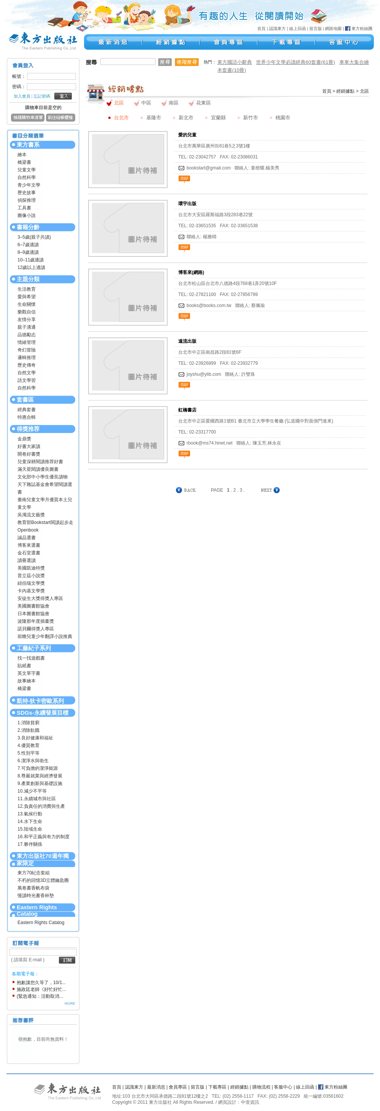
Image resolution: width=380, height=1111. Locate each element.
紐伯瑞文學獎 (31, 583)
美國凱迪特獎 (31, 568)
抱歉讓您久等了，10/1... (41, 982)
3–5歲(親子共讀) (34, 237)
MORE (70, 1003)
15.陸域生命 (29, 829)
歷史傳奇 (26, 365)
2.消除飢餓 (28, 730)
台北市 (121, 117)
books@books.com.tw (209, 305)
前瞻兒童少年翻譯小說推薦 (44, 636)
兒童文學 (26, 170)
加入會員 (22, 96)
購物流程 (261, 1087)
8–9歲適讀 (28, 252)
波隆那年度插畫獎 (35, 621)
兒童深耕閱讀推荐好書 (40, 461)
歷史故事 (26, 192)
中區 (146, 103)
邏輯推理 (26, 357)
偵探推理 (26, 200)
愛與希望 (26, 296)
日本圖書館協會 (33, 613)
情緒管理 (26, 342)
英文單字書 (28, 673)
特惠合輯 (26, 417)
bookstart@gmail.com (209, 168)
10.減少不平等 (32, 791)
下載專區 (217, 1087)
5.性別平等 (28, 753)
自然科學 (26, 177)
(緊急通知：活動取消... (40, 996)
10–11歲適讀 (30, 260)
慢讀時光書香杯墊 (35, 895)
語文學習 (26, 380)
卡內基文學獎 (31, 590)
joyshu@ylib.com (204, 374)
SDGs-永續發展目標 (42, 712)
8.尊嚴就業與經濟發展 (39, 776)
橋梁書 (24, 162)
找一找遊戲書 (31, 658)
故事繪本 (26, 681)
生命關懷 (26, 304)
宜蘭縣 (218, 117)
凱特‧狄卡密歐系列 (40, 701)
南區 (174, 103)
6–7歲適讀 (28, 244)
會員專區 (178, 1087)
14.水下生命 (29, 821)
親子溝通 (26, 327)
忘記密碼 (41, 96)
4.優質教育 (28, 745)
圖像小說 (26, 215)
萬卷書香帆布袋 (33, 888)
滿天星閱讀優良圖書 (38, 469)
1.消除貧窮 (28, 722)
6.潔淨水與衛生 (33, 760)
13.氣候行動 (29, 814)
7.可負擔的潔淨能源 (37, 768)
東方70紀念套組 (33, 872)
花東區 (203, 103)
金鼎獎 (24, 439)
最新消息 (156, 1087)
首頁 (261, 28)
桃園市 (283, 117)
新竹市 (250, 117)
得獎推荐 (28, 429)
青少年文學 (28, 185)
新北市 (186, 117)
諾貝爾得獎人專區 (35, 628)
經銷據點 (345, 91)
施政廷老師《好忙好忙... (41, 989)
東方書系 (28, 144)
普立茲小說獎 (31, 575)
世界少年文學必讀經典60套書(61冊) (295, 62)
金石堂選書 (28, 553)
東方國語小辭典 (234, 62)
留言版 (315, 28)
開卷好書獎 (28, 454)
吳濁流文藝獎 (31, 515)
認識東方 (277, 28)
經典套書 (26, 409)
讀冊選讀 (26, 560)
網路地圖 (333, 28)
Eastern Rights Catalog (37, 910)
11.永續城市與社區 (36, 798)
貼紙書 (24, 665)
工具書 (24, 207)
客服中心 (283, 1087)
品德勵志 (26, 334)
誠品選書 (26, 537)
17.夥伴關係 (29, 844)
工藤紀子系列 (34, 648)
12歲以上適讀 (31, 267)
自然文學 (26, 372)
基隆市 (153, 117)
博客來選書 (28, 545)
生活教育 (26, 289)
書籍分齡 (28, 227)
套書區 (25, 399)
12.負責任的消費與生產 (41, 806)
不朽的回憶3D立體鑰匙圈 (43, 880)
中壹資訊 (250, 1102)
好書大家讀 (28, 446)
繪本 (22, 154)
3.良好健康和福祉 (35, 738)
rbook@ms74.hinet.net (210, 443)
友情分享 (26, 319)
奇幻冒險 (26, 350)
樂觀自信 (26, 312)
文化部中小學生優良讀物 (42, 477)
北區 (119, 103)
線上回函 (297, 28)
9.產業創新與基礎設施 (39, 783)
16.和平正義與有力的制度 (43, 836)
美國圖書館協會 (33, 606)
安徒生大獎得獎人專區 (40, 598)
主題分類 (28, 279)
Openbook (27, 530)
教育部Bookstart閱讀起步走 (45, 522)
